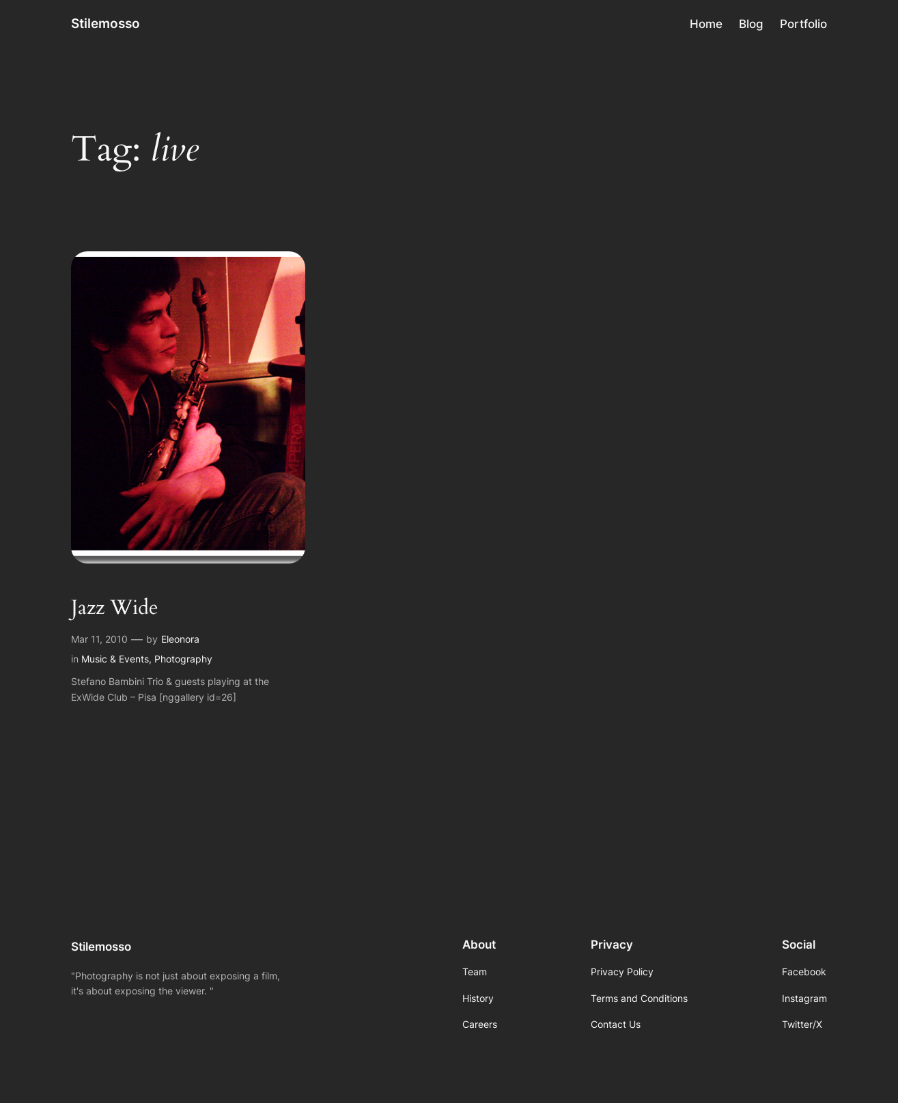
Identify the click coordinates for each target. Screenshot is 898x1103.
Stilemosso (105, 23)
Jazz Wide (114, 608)
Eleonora (180, 639)
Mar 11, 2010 (99, 639)
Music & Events (115, 659)
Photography (183, 659)
